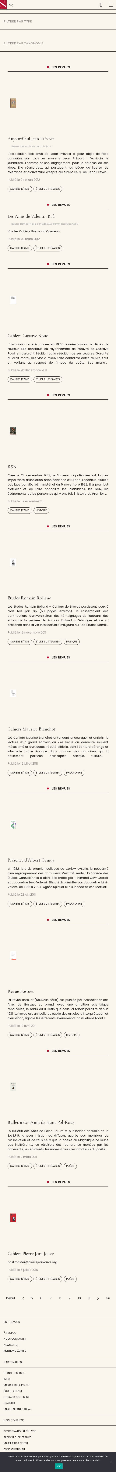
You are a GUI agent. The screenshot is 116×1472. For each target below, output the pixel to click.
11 (89, 1298)
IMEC (7, 1379)
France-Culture (14, 1373)
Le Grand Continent (16, 1397)
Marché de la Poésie (16, 1385)
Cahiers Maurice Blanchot (31, 729)
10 (79, 1298)
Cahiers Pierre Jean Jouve (31, 1253)
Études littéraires (48, 189)
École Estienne (13, 1391)
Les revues (61, 67)
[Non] (111, 1462)
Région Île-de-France (17, 1437)
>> (98, 1298)
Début (10, 1298)
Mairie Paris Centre (16, 1443)
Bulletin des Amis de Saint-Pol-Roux (41, 1122)
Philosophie (74, 772)
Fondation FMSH (14, 1449)
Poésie (70, 1166)
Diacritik (9, 1403)
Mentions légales (15, 1351)
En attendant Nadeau (18, 1409)
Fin (108, 1298)
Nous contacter (15, 1339)
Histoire (41, 510)
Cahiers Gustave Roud (28, 335)
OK (59, 1466)
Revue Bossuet (21, 991)
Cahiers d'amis (20, 189)
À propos (10, 1333)
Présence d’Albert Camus (31, 860)
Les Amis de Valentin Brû (31, 216)
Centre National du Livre (20, 1431)
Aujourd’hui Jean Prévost (31, 139)
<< (23, 1298)
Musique (71, 641)
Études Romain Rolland (29, 598)
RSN (12, 467)
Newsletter (11, 1345)
